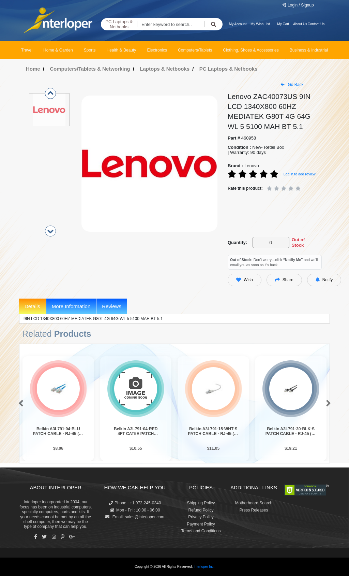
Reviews (111, 306)
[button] (19, 404)
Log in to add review (300, 174)
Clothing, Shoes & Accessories (250, 50)
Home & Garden (58, 50)
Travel (26, 50)
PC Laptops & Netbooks (119, 24)
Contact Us (316, 24)
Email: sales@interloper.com (134, 517)
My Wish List (260, 24)
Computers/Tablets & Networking (90, 69)
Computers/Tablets (195, 50)
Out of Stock (298, 242)
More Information (71, 306)
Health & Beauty (121, 50)
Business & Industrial (309, 50)
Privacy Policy (201, 517)
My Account (238, 24)
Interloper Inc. (204, 566)
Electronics (157, 50)
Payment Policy (201, 524)
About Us (300, 24)
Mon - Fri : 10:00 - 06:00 (135, 510)
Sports (90, 50)
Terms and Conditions (201, 531)
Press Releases (253, 510)
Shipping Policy (201, 503)
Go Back (292, 84)
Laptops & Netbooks (164, 69)
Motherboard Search (253, 503)
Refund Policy (200, 510)
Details (32, 306)
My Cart (283, 24)
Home (33, 69)
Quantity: (237, 242)
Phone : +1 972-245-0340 (135, 503)
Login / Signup (298, 5)
